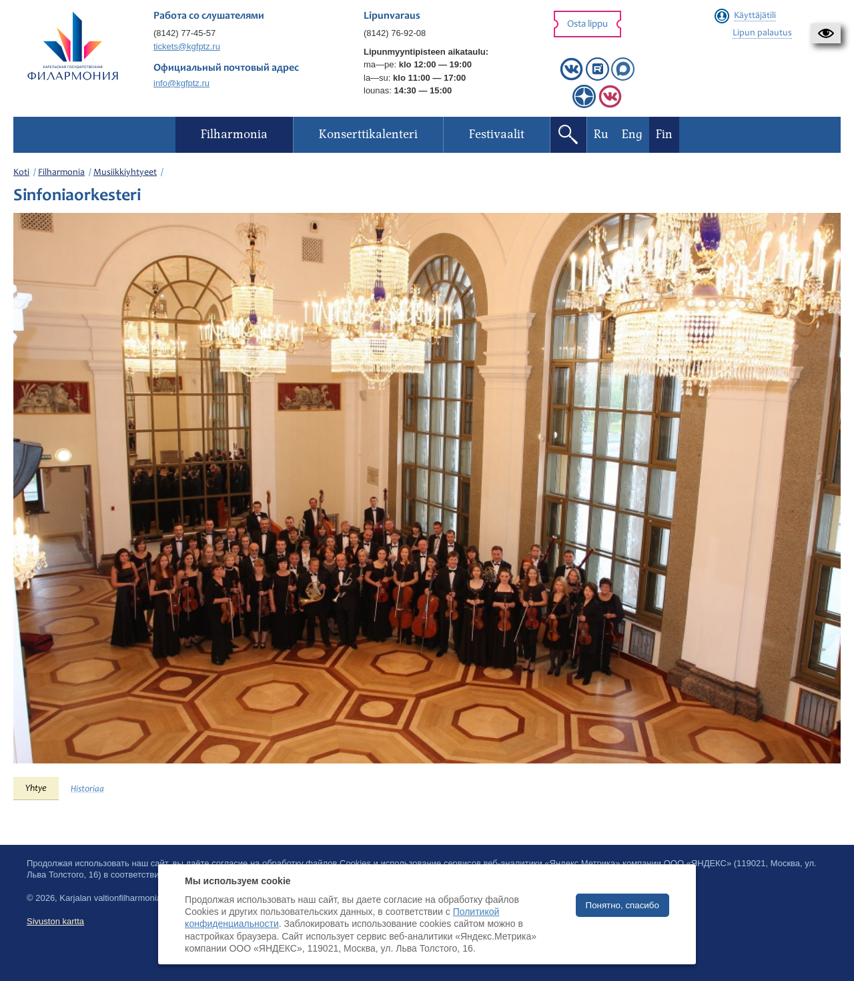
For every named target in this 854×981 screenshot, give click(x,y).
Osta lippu (587, 24)
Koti (21, 173)
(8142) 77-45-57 (184, 33)
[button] (826, 33)
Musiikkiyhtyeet (125, 173)
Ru (601, 134)
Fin (664, 134)
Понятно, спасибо (622, 905)
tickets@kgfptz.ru (186, 46)
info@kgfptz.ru (181, 83)
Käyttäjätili (755, 16)
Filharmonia (61, 173)
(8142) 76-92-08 (395, 33)
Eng (632, 134)
